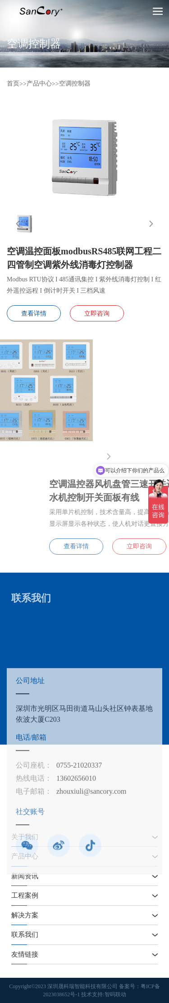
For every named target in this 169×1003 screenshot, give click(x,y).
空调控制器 (75, 83)
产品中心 (39, 83)
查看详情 (33, 313)
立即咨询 (97, 313)
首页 (13, 83)
